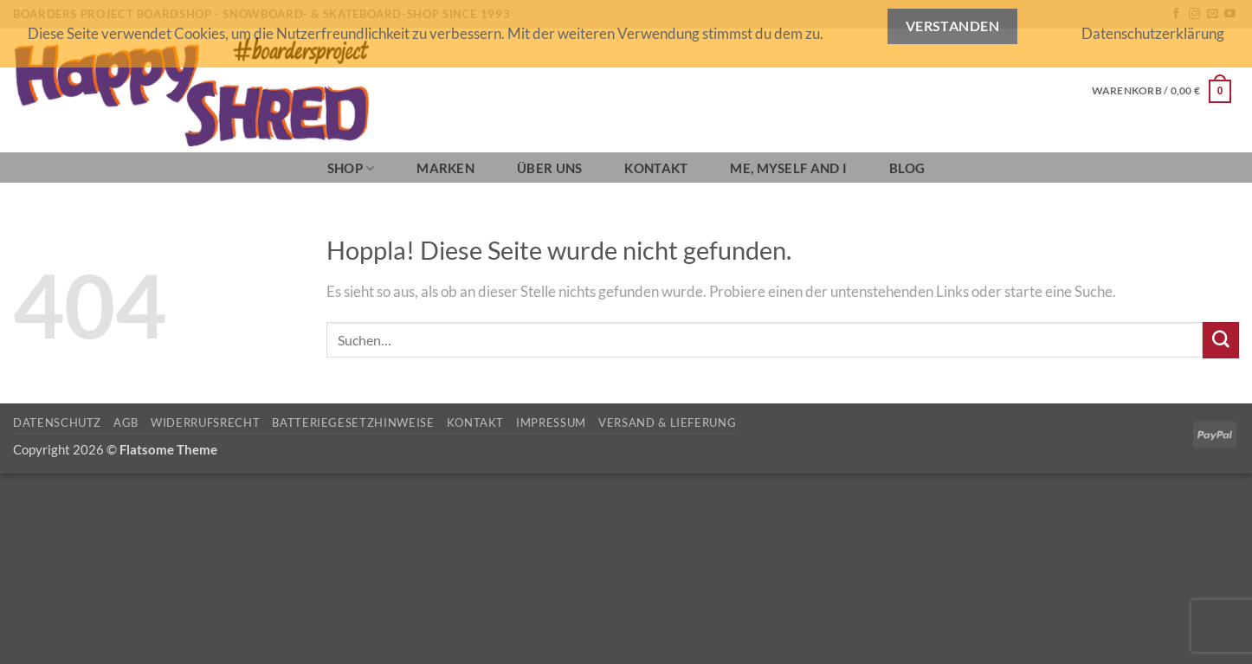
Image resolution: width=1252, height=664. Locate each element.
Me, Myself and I (788, 168)
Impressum (551, 422)
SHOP (351, 168)
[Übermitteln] (1221, 340)
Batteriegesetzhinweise (353, 422)
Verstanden (953, 26)
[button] (1161, 91)
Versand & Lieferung (667, 422)
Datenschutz (57, 422)
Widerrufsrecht (205, 422)
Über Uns (549, 168)
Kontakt (655, 168)
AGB (126, 422)
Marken (445, 168)
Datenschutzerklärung (1152, 33)
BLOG (907, 168)
